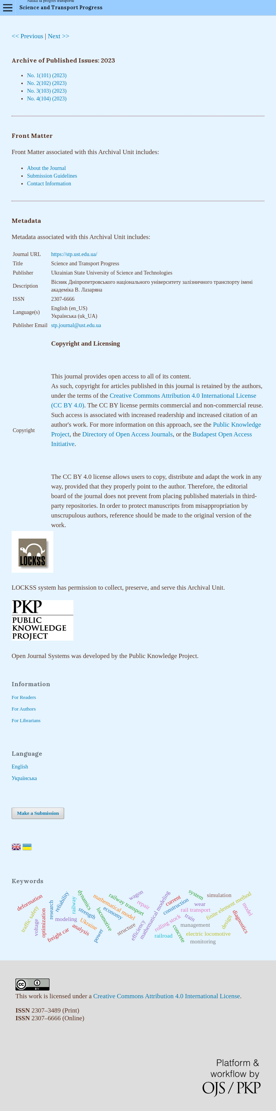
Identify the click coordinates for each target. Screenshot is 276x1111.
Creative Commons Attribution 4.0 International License (166, 996)
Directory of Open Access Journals (127, 434)
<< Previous (27, 36)
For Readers (24, 697)
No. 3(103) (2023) (46, 91)
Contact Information (49, 184)
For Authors (24, 709)
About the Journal (46, 168)
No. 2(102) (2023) (46, 83)
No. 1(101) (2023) (46, 75)
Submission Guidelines (52, 176)
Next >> (59, 36)
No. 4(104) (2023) (46, 99)
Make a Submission (38, 813)
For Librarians (26, 720)
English (20, 767)
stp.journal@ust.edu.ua (76, 325)
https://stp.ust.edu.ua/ (74, 254)
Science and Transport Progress (60, 7)
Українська (24, 778)
